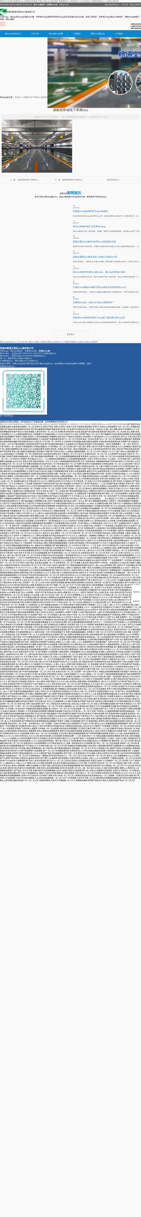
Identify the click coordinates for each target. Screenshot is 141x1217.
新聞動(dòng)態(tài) (77, 342)
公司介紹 (124, 5)
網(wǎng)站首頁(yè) (112, 5)
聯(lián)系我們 (135, 5)
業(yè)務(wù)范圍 (56, 34)
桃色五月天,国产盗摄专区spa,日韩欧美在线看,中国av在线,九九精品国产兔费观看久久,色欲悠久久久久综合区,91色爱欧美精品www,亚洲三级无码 (59, 1)
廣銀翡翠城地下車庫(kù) (28, 180)
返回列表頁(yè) (113, 180)
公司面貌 (119, 34)
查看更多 (70, 334)
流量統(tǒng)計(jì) (7, 366)
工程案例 (77, 34)
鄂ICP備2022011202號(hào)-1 (26, 361)
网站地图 (123, 424)
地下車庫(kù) (35, 97)
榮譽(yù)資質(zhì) (98, 34)
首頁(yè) (18, 97)
